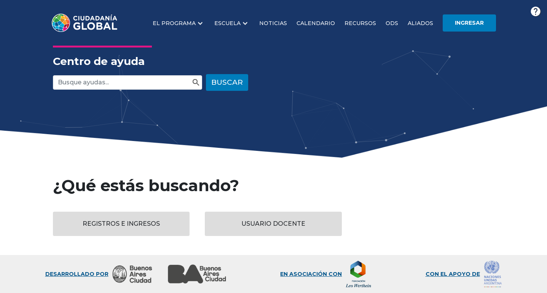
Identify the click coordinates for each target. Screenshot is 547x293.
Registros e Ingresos (121, 223)
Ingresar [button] (469, 22)
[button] (179, 23)
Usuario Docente (273, 223)
